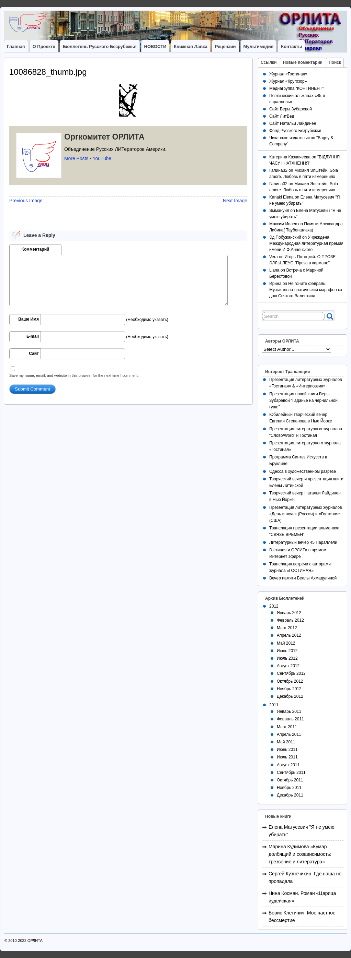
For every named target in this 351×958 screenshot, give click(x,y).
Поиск (335, 62)
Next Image (235, 200)
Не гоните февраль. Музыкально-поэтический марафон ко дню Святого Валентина (305, 289)
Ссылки (268, 62)
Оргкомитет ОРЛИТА (104, 136)
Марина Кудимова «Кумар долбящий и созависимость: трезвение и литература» (300, 854)
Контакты (291, 46)
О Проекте (44, 46)
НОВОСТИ (155, 46)
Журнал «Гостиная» (288, 74)
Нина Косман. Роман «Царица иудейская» (302, 896)
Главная (16, 46)
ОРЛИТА (35, 940)
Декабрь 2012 (290, 696)
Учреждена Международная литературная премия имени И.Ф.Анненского (306, 243)
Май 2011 (286, 742)
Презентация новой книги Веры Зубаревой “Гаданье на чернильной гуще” (303, 400)
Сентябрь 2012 (291, 673)
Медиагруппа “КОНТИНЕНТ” (296, 88)
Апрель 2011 (289, 734)
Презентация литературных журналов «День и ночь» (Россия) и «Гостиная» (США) (305, 514)
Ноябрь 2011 (289, 787)
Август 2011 (288, 765)
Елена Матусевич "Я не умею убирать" (302, 830)
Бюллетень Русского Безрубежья (100, 46)
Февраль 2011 (290, 719)
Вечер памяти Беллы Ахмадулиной (303, 578)
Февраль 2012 (290, 620)
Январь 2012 (289, 612)
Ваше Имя (28, 319)
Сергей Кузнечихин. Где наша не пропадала (305, 877)
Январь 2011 (289, 711)
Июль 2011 (287, 757)
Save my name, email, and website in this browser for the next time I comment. (74, 375)
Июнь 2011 (287, 749)
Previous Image (26, 200)
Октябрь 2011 (290, 780)
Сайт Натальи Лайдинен (292, 123)
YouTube (101, 158)
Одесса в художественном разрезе (302, 471)
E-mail (32, 336)
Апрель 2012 (289, 635)
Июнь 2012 (287, 650)
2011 (274, 705)
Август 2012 (288, 665)
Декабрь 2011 (290, 795)
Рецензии (225, 46)
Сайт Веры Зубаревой (290, 109)
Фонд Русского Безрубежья (295, 130)
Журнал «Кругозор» (288, 81)
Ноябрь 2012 (289, 688)
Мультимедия (259, 46)
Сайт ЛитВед (281, 116)
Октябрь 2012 (290, 681)
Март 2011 (287, 727)
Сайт (34, 353)
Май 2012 (286, 643)
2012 (274, 606)
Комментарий (35, 249)
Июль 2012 (287, 658)
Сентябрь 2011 (291, 772)
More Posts (76, 158)
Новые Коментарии (302, 62)
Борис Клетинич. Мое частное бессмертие (302, 916)
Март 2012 (287, 627)
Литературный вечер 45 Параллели (303, 542)
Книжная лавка (190, 46)
